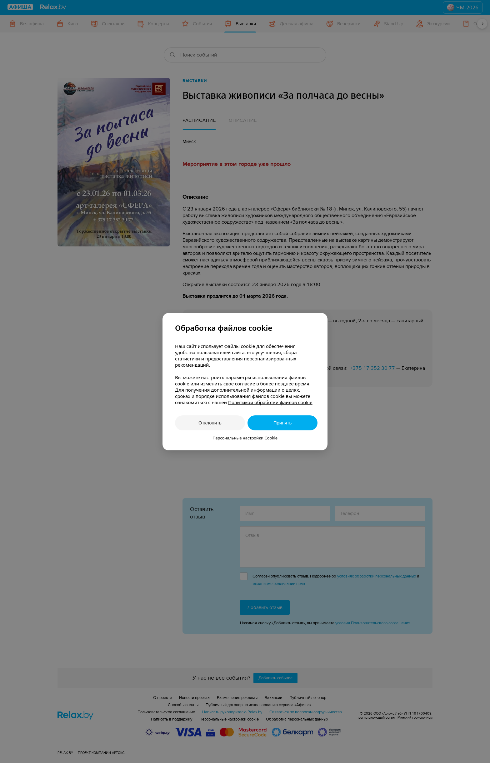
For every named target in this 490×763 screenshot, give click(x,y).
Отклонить (210, 422)
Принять (282, 422)
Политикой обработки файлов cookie (270, 402)
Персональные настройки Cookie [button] (245, 437)
